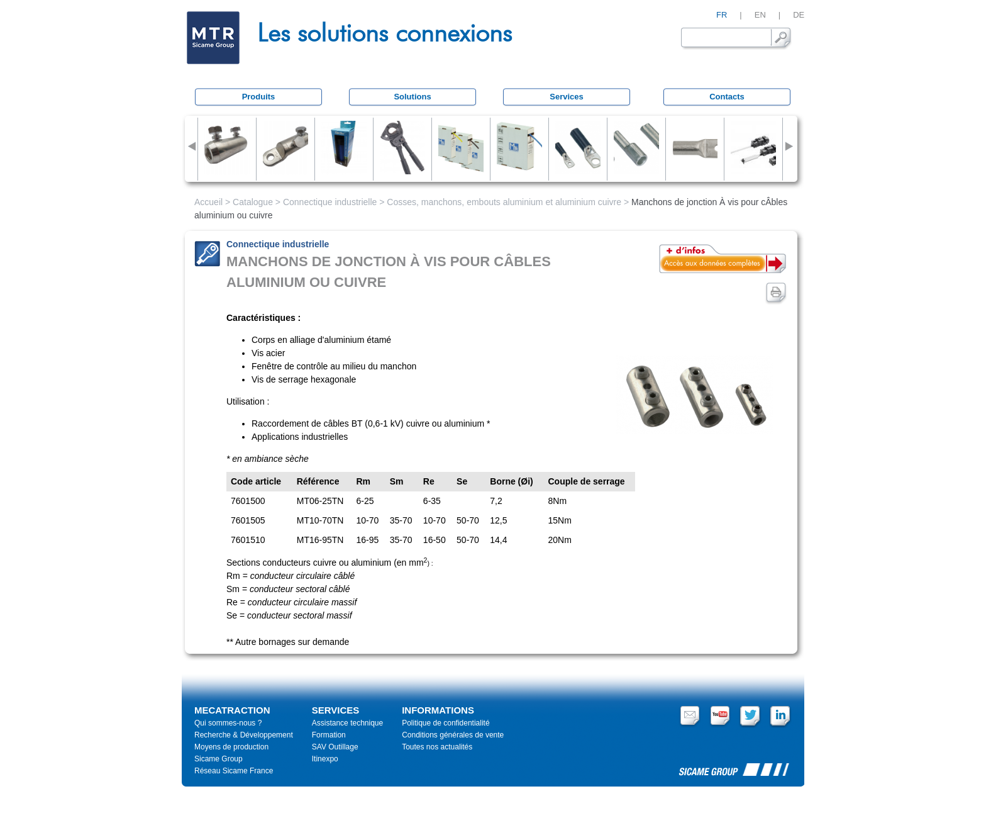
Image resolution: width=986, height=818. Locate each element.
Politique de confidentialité (445, 723)
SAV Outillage (335, 746)
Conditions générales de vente (453, 735)
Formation (329, 735)
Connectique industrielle (330, 202)
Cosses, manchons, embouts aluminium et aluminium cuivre (504, 202)
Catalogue (253, 202)
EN (760, 15)
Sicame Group (218, 758)
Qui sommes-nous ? (228, 723)
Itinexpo (325, 758)
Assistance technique (347, 723)
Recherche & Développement (243, 735)
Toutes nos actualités (437, 746)
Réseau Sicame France (233, 770)
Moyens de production (231, 746)
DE (798, 15)
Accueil (208, 202)
